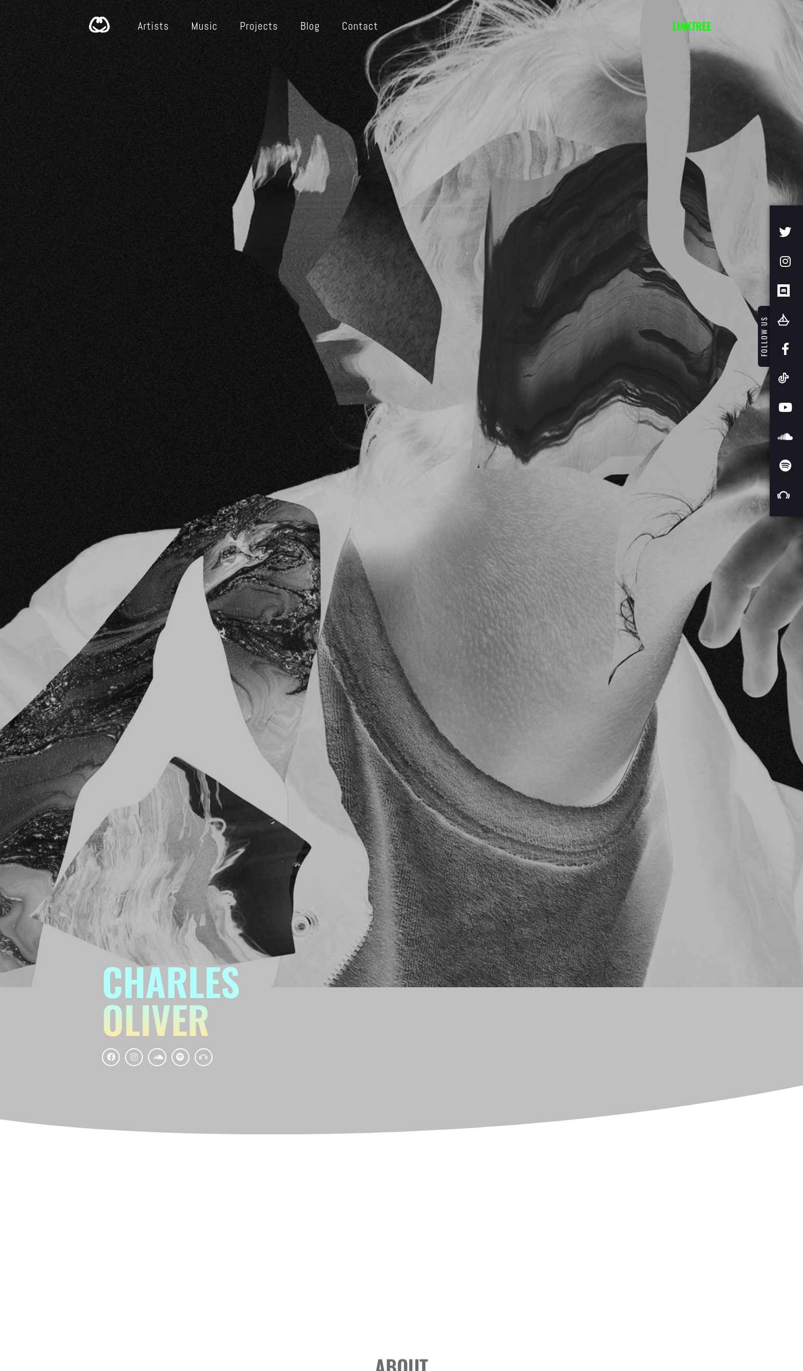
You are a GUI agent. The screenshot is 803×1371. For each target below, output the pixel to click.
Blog (310, 26)
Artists (153, 26)
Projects (259, 26)
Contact (360, 26)
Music (204, 26)
